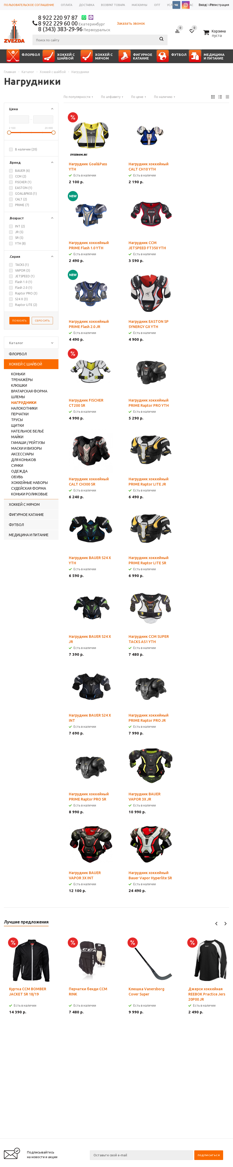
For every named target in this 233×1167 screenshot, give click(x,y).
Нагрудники (23, 403)
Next (225, 923)
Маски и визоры (26, 448)
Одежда (19, 471)
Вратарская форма (29, 391)
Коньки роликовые (29, 494)
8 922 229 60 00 (58, 23)
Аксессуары (22, 454)
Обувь (17, 477)
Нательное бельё (27, 431)
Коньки (18, 374)
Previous (216, 923)
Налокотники (24, 408)
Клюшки (19, 385)
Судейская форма (28, 488)
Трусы (17, 420)
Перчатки (20, 414)
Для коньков (23, 460)
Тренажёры (22, 380)
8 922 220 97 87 (58, 17)
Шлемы (18, 397)
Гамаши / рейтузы (28, 443)
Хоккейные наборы (29, 483)
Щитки (17, 425)
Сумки (17, 465)
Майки (17, 437)
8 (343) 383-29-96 (60, 29)
